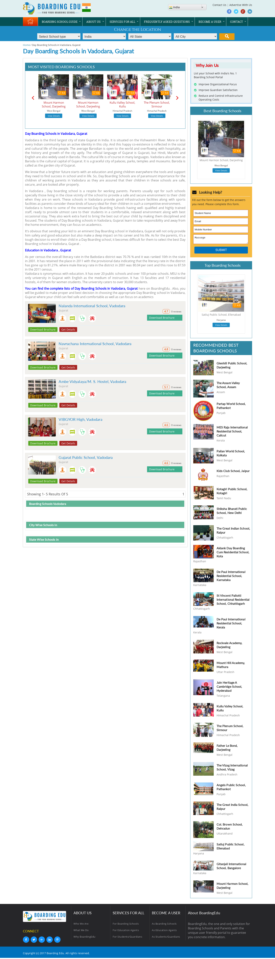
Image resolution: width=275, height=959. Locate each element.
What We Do (81, 931)
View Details (54, 115)
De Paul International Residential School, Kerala (231, 624)
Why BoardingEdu (84, 937)
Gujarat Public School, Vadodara (86, 457)
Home (26, 45)
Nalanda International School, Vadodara (92, 305)
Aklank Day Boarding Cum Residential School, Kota (233, 553)
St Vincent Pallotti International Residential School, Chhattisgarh (233, 600)
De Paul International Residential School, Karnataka (231, 577)
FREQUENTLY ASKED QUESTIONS (167, 22)
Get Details (68, 329)
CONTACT (236, 22)
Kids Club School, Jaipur (233, 472)
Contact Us (219, 5)
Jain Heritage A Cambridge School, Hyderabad (229, 687)
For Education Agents (126, 931)
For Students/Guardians (127, 937)
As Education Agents (164, 931)
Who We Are (81, 924)
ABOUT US (93, 22)
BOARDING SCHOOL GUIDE (60, 22)
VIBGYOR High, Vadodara (80, 419)
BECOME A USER (210, 22)
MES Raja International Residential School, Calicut (232, 432)
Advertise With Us (240, 5)
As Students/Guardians (166, 937)
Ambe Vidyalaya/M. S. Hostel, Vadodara (92, 381)
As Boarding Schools (164, 924)
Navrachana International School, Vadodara (95, 343)
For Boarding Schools (126, 924)
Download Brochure (43, 329)
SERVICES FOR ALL (122, 22)
